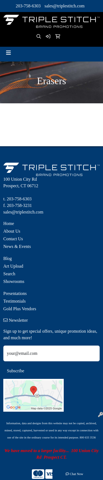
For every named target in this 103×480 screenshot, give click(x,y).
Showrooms (13, 281)
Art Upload (13, 266)
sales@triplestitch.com (64, 6)
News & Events (17, 246)
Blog (7, 258)
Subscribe (15, 370)
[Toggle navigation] (8, 53)
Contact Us (13, 238)
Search (9, 273)
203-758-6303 (28, 6)
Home (8, 223)
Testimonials (14, 301)
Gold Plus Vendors (19, 308)
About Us (11, 231)
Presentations (15, 293)
